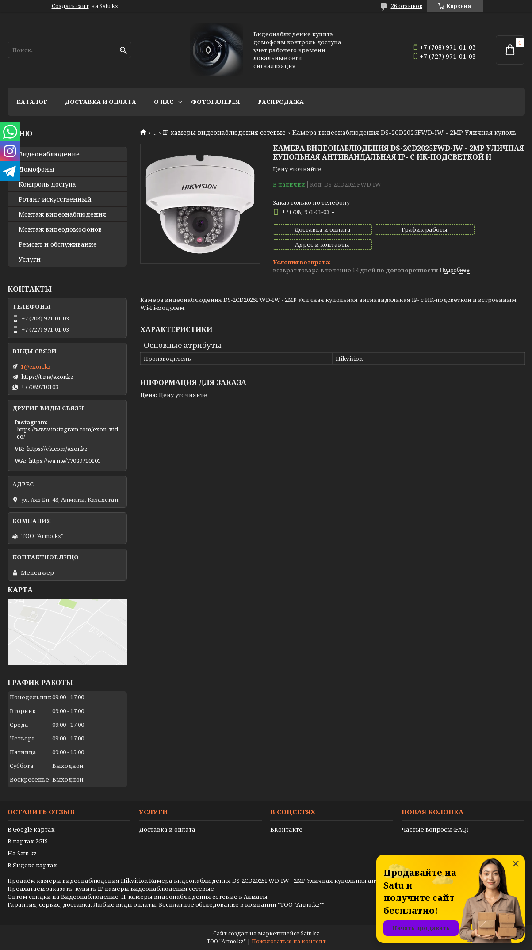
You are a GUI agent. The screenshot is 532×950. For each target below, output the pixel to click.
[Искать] (123, 50)
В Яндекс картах (32, 865)
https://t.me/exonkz (47, 377)
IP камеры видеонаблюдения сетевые (224, 132)
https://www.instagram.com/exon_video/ (67, 433)
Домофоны (36, 169)
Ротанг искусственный (55, 199)
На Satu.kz (22, 853)
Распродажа (281, 102)
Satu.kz (310, 933)
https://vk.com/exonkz (57, 448)
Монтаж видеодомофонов (60, 229)
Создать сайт (70, 6)
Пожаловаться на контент (289, 941)
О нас (163, 102)
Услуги (30, 259)
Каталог (31, 102)
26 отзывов (406, 6)
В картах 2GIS (28, 841)
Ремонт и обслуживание (58, 244)
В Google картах (31, 829)
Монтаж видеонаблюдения (62, 214)
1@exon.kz (36, 366)
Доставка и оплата (100, 102)
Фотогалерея (215, 102)
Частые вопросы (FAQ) (435, 829)
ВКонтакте (286, 829)
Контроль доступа (47, 184)
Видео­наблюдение (49, 154)
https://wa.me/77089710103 (65, 460)
